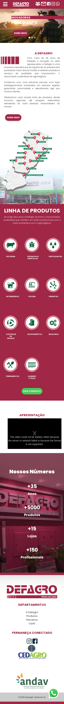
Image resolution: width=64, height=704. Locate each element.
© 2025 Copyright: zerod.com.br (32, 697)
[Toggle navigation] (5, 4)
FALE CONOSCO (32, 391)
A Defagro (32, 612)
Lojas (32, 623)
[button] (5, 23)
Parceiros (32, 619)
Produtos (32, 616)
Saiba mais (20, 33)
